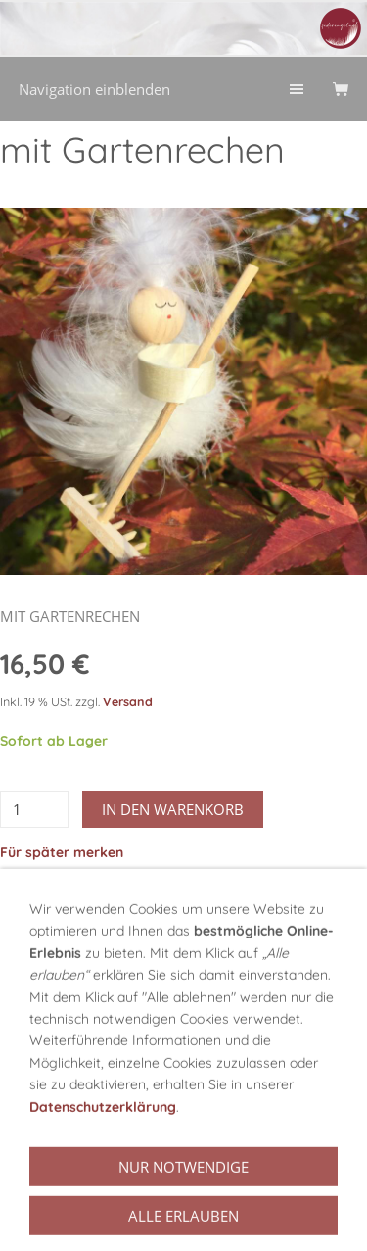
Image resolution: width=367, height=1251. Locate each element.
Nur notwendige (183, 1231)
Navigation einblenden (94, 89)
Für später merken (61, 852)
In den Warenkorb (173, 809)
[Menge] (34, 809)
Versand (128, 701)
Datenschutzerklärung (102, 1170)
